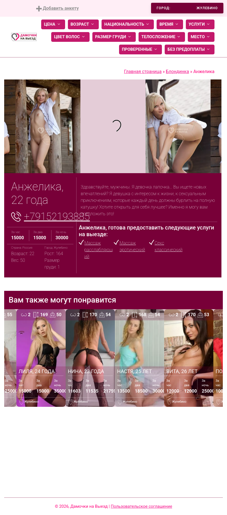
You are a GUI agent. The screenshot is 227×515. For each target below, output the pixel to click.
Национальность (127, 24)
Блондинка (177, 71)
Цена (53, 24)
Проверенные (140, 49)
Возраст (83, 24)
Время (169, 24)
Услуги (200, 24)
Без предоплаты (189, 49)
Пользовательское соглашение (141, 506)
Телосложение (161, 37)
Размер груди (114, 37)
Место (201, 37)
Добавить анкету (57, 8)
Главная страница (143, 71)
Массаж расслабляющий (98, 249)
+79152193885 (57, 217)
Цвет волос (70, 37)
